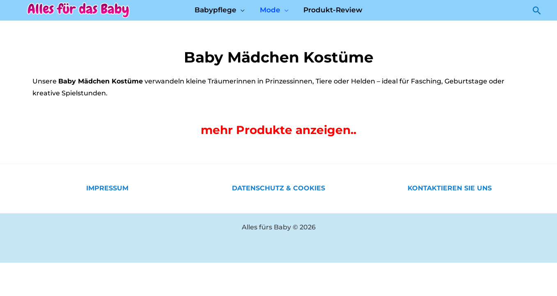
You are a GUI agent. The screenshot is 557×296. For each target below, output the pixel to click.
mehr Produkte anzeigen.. (278, 130)
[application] (242, 10)
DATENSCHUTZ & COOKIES (278, 188)
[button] (537, 10)
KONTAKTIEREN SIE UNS (450, 188)
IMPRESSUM (107, 188)
